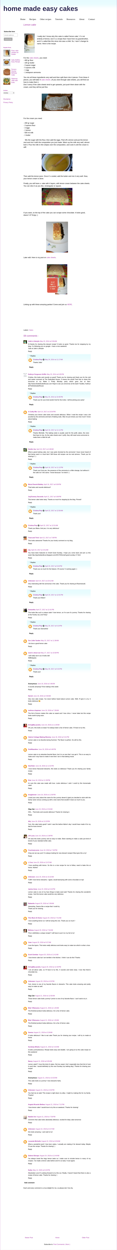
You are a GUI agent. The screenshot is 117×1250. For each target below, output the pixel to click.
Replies (33, 356)
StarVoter (31, 766)
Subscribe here (9, 31)
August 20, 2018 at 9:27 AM (41, 942)
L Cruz (30, 862)
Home (22, 19)
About (81, 19)
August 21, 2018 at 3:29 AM (43, 1032)
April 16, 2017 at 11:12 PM (54, 467)
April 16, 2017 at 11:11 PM (54, 430)
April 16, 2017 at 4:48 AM (45, 449)
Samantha (31, 609)
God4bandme (33, 749)
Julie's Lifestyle (34, 341)
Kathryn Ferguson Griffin (37, 374)
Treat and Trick (33, 537)
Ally (29, 821)
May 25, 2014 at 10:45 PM (54, 397)
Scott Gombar (33, 954)
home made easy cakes (40, 8)
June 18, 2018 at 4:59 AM (42, 696)
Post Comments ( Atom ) (61, 1244)
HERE (69, 304)
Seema (30, 1032)
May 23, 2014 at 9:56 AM (48, 341)
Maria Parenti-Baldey (35, 484)
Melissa (31, 930)
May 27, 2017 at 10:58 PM (50, 653)
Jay (29, 550)
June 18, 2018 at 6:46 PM (47, 749)
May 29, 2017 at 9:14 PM (53, 626)
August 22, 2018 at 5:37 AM (45, 1129)
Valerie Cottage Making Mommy (39, 737)
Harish (30, 696)
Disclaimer (7, 99)
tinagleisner (32, 795)
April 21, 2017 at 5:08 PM (52, 496)
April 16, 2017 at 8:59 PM (52, 484)
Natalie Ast (32, 1117)
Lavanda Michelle (34, 1141)
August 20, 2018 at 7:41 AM (51, 918)
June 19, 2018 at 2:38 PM (44, 836)
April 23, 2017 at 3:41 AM (39, 550)
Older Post (85, 1237)
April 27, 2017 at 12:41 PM (45, 609)
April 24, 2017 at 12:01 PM (54, 595)
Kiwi (29, 780)
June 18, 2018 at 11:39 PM (41, 780)
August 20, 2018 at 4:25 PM (45, 981)
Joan (30, 942)
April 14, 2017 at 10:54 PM (47, 411)
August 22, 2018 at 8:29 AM (50, 1141)
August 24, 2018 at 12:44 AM (49, 1155)
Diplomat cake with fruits (14, 80)
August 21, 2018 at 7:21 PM (54, 1104)
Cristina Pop (37, 359)
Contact (91, 19)
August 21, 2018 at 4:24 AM (49, 1047)
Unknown (31, 581)
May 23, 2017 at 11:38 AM (50, 640)
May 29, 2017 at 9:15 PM (53, 669)
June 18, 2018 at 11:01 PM (44, 766)
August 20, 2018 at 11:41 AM (48, 954)
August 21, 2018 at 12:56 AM (45, 996)
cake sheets (34, 58)
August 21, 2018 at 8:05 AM (42, 1061)
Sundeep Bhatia (34, 1047)
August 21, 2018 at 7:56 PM (46, 1117)
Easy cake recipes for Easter (15, 52)
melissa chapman (34, 710)
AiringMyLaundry (34, 725)
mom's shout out (34, 653)
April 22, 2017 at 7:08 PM (48, 537)
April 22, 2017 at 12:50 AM (54, 510)
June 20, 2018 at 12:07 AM (42, 862)
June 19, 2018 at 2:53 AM (43, 809)
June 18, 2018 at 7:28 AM (50, 710)
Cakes (31, 330)
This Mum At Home (35, 918)
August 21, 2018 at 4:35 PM (45, 1090)
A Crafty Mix (32, 411)
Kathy (30, 1170)
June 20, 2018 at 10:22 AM (45, 877)
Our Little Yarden (34, 640)
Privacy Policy (8, 102)
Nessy (30, 1061)
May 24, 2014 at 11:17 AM (54, 359)
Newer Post (29, 1237)
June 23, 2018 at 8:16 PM (46, 889)
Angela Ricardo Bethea (36, 1104)
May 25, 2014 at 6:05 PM (55, 374)
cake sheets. (46, 80)
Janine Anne (32, 889)
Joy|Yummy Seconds (35, 496)
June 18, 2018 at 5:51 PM (60, 737)
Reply (30, 351)
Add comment (29, 1183)
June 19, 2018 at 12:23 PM (40, 821)
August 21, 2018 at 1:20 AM (49, 1008)
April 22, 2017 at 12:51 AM (49, 525)
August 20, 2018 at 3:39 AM (44, 903)
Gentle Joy (32, 449)
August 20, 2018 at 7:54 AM (43, 930)
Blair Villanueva (34, 1008)
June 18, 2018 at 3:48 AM (46, 684)
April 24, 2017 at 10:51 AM (44, 581)
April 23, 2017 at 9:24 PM (53, 566)
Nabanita (31, 903)
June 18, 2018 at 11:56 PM (46, 795)
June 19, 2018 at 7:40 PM (48, 850)
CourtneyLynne (33, 850)
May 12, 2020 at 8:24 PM (41, 1170)
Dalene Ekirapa (33, 1155)
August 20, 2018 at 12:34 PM (51, 967)
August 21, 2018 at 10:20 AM (47, 1078)
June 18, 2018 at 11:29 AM (50, 725)
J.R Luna (31, 836)
